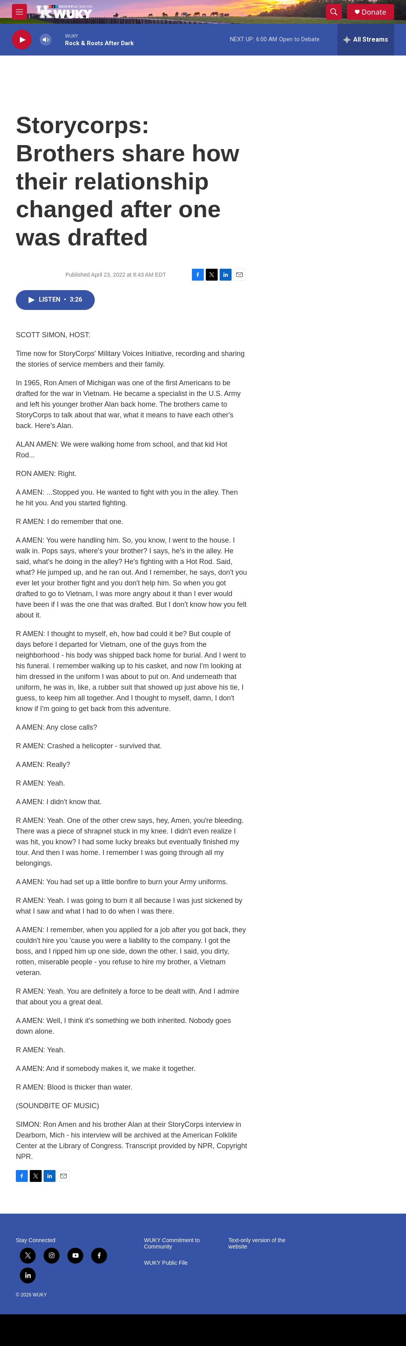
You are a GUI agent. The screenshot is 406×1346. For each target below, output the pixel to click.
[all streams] (365, 39)
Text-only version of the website (256, 1243)
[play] (21, 39)
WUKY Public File (166, 1263)
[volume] (45, 40)
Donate (374, 12)
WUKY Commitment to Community (172, 1243)
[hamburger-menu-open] (19, 12)
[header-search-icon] (334, 12)
